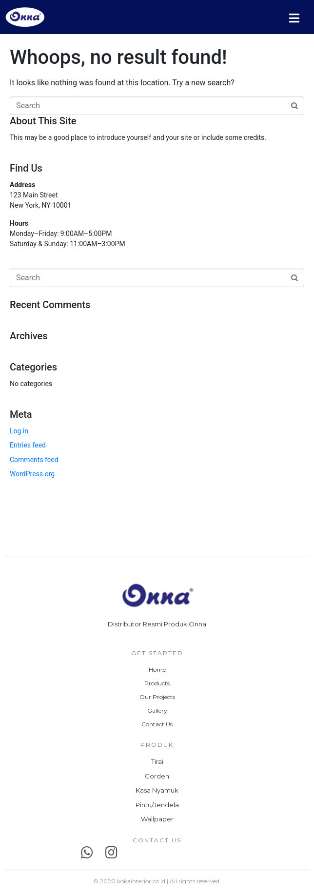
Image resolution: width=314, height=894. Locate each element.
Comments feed (34, 460)
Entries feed (28, 445)
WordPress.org (32, 474)
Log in (19, 431)
